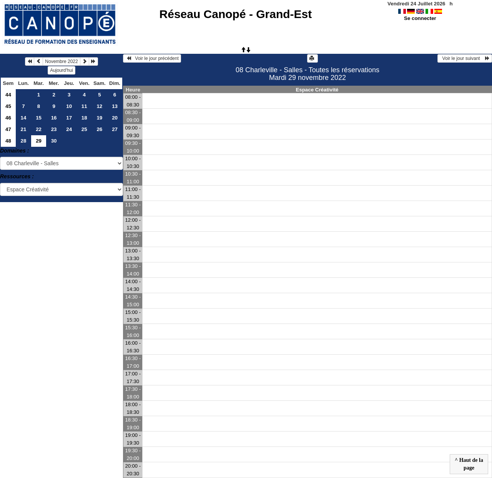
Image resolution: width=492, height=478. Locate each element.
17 (69, 118)
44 (8, 95)
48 (8, 141)
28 (24, 141)
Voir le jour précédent (152, 58)
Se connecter (420, 18)
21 (24, 129)
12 (99, 106)
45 (8, 106)
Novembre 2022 (61, 61)
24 (69, 129)
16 (54, 118)
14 (24, 118)
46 (8, 118)
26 (99, 129)
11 (84, 106)
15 (39, 118)
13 (115, 106)
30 (54, 141)
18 (84, 118)
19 (99, 118)
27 (115, 129)
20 (115, 118)
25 (84, 129)
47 (8, 129)
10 (69, 106)
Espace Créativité (317, 90)
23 (54, 129)
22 (39, 129)
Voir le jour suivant (465, 58)
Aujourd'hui (61, 70)
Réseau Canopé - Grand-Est (236, 14)
